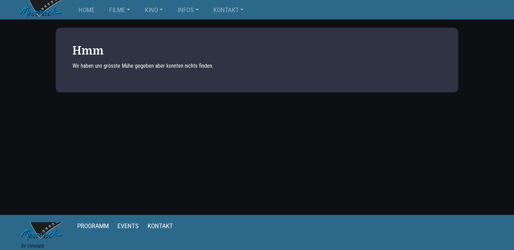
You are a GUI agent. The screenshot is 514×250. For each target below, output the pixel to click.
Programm (93, 226)
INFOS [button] (185, 10)
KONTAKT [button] (226, 10)
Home (87, 10)
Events (128, 226)
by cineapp (32, 245)
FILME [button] (117, 10)
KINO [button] (151, 10)
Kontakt (160, 226)
